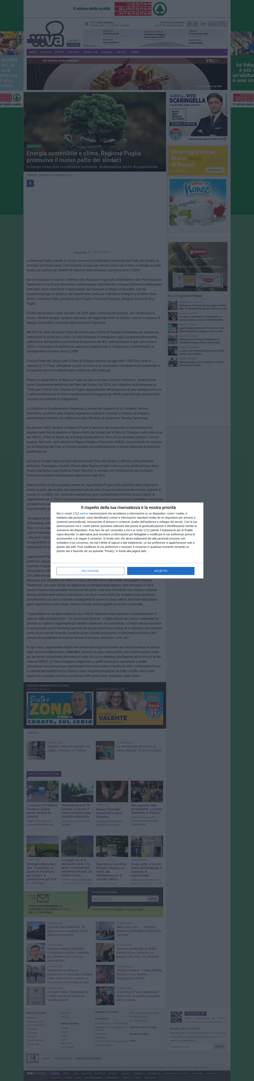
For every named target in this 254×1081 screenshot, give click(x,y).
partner (84, 513)
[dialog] (127, 540)
